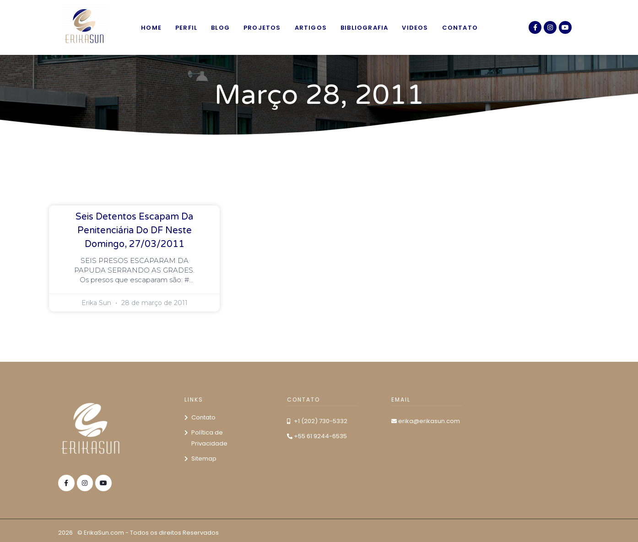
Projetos (262, 27)
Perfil (186, 27)
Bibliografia (364, 27)
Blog (220, 27)
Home (151, 27)
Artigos (311, 27)
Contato (460, 27)
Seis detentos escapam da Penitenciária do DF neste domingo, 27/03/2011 (134, 230)
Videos (415, 27)
